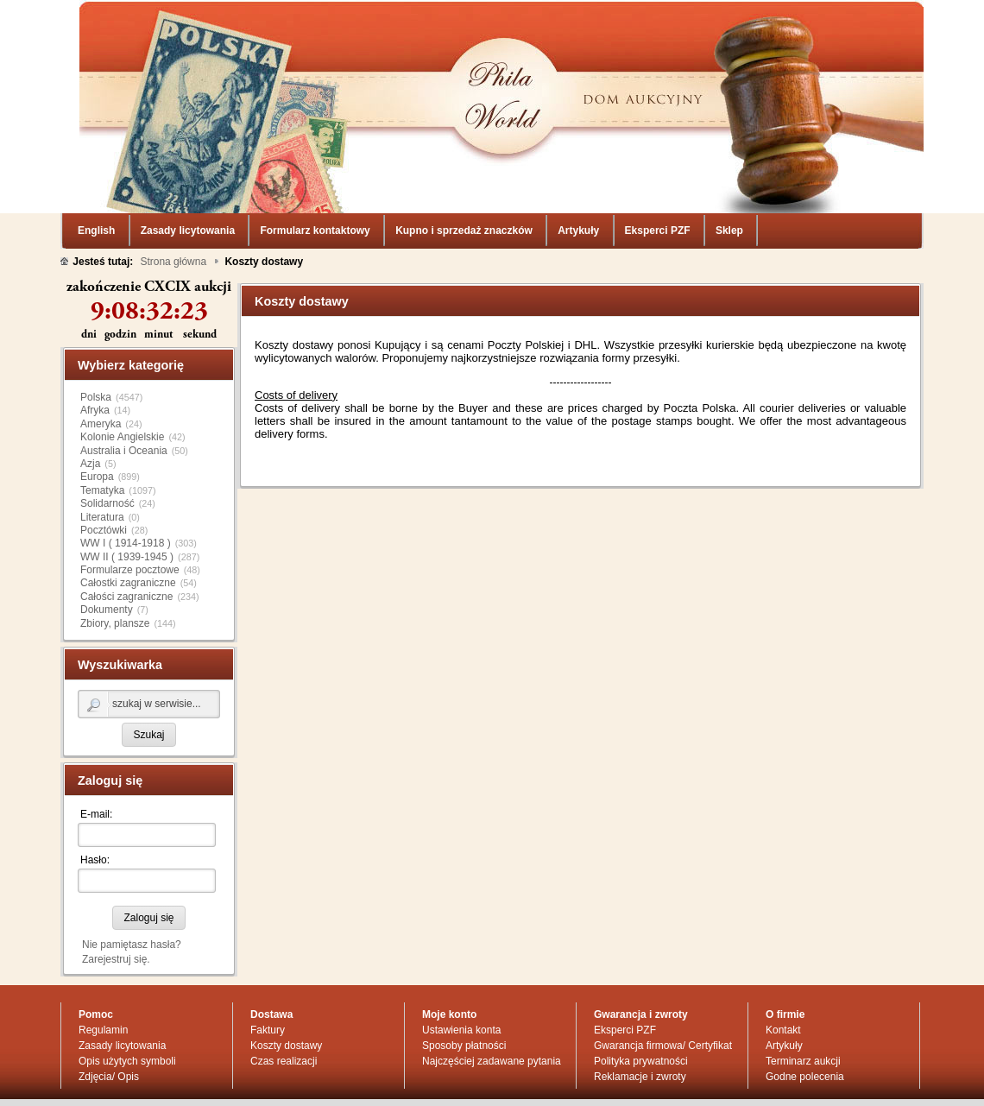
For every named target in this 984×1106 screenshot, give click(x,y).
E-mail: (96, 750)
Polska (95, 333)
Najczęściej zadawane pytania (491, 997)
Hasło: (95, 796)
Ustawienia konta (461, 966)
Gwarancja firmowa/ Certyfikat (663, 982)
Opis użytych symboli (127, 997)
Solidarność (107, 439)
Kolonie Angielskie (122, 373)
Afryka (95, 346)
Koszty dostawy (286, 982)
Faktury (267, 966)
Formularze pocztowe (130, 506)
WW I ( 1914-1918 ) (125, 479)
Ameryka (100, 360)
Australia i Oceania (123, 387)
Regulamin (103, 966)
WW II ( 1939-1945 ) (126, 493)
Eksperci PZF (625, 966)
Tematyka (102, 426)
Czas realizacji (283, 997)
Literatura (102, 453)
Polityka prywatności (641, 997)
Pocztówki (103, 466)
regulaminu (590, 1088)
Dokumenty (106, 546)
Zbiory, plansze (114, 559)
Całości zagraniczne (126, 533)
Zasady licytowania (122, 982)
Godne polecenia (805, 1013)
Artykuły (784, 982)
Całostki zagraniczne (128, 519)
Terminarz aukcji (803, 997)
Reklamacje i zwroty (640, 1013)
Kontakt (783, 966)
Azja (90, 400)
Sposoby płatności (464, 982)
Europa (97, 413)
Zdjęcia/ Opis (109, 1013)
